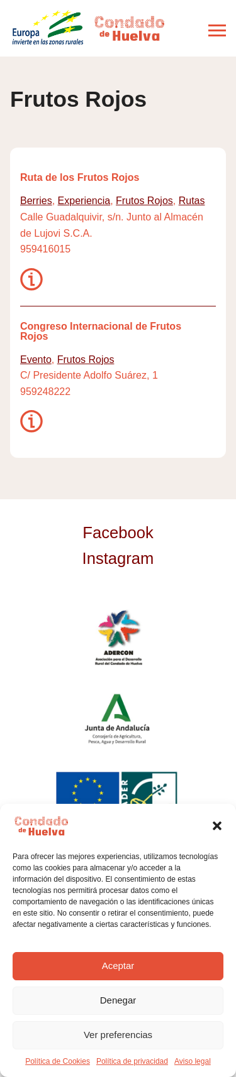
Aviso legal (192, 1061)
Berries (36, 200)
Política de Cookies (57, 1061)
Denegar (118, 1000)
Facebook (117, 532)
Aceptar (118, 965)
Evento (36, 359)
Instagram (118, 558)
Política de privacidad (132, 1061)
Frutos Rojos (144, 200)
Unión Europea (118, 799)
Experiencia (84, 200)
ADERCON (118, 638)
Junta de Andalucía (117, 718)
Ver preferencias (118, 1034)
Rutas (192, 200)
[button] (217, 826)
